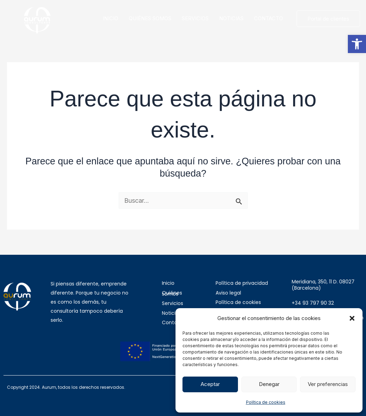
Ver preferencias (328, 384)
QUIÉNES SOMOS (150, 18)
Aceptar (210, 384)
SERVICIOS (195, 18)
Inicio (168, 283)
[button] (357, 44)
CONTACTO (268, 18)
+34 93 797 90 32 (313, 302)
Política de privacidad (242, 283)
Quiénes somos (172, 293)
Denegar (269, 384)
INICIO (110, 18)
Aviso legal (228, 292)
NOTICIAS (231, 18)
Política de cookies (265, 402)
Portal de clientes (328, 18)
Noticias (171, 313)
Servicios (172, 303)
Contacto (174, 322)
